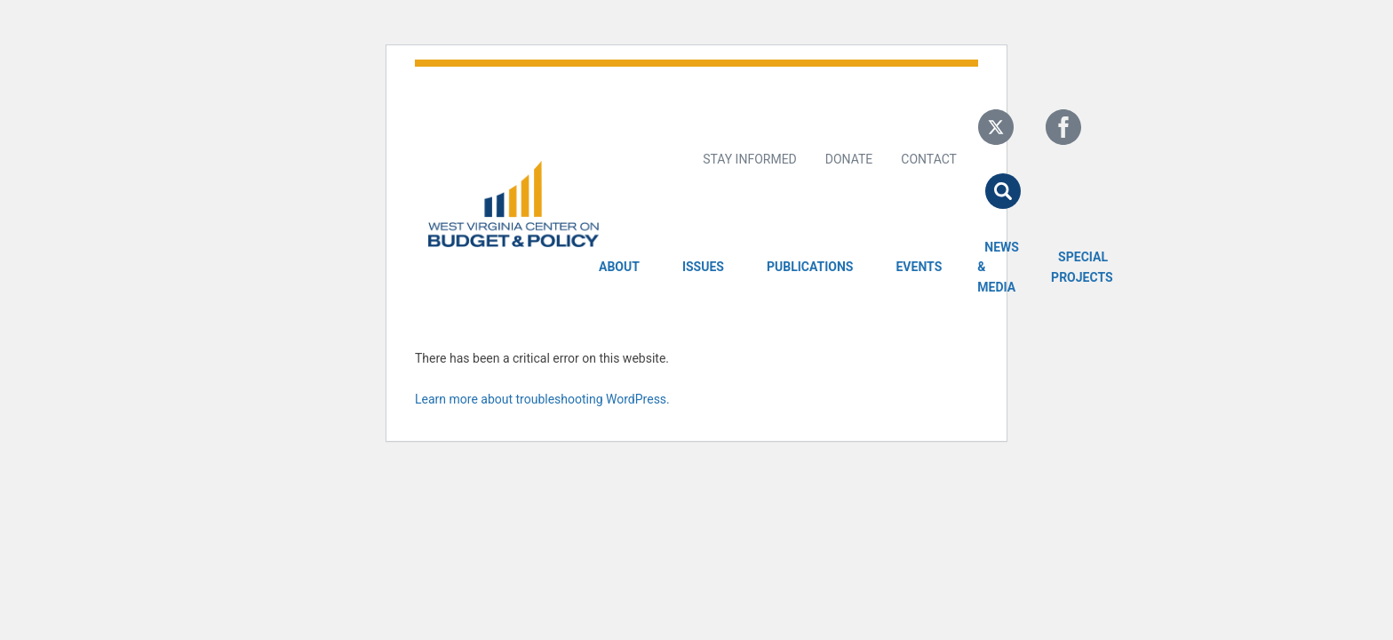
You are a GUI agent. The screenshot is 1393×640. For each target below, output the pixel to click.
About (619, 267)
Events (919, 267)
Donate (849, 159)
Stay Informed (750, 159)
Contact (929, 159)
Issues (703, 267)
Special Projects (1084, 267)
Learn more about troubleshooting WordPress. (542, 399)
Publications (810, 267)
